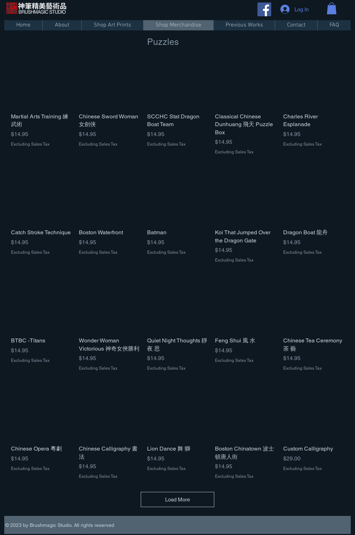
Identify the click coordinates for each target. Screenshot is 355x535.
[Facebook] (264, 9)
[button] (332, 8)
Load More (177, 499)
